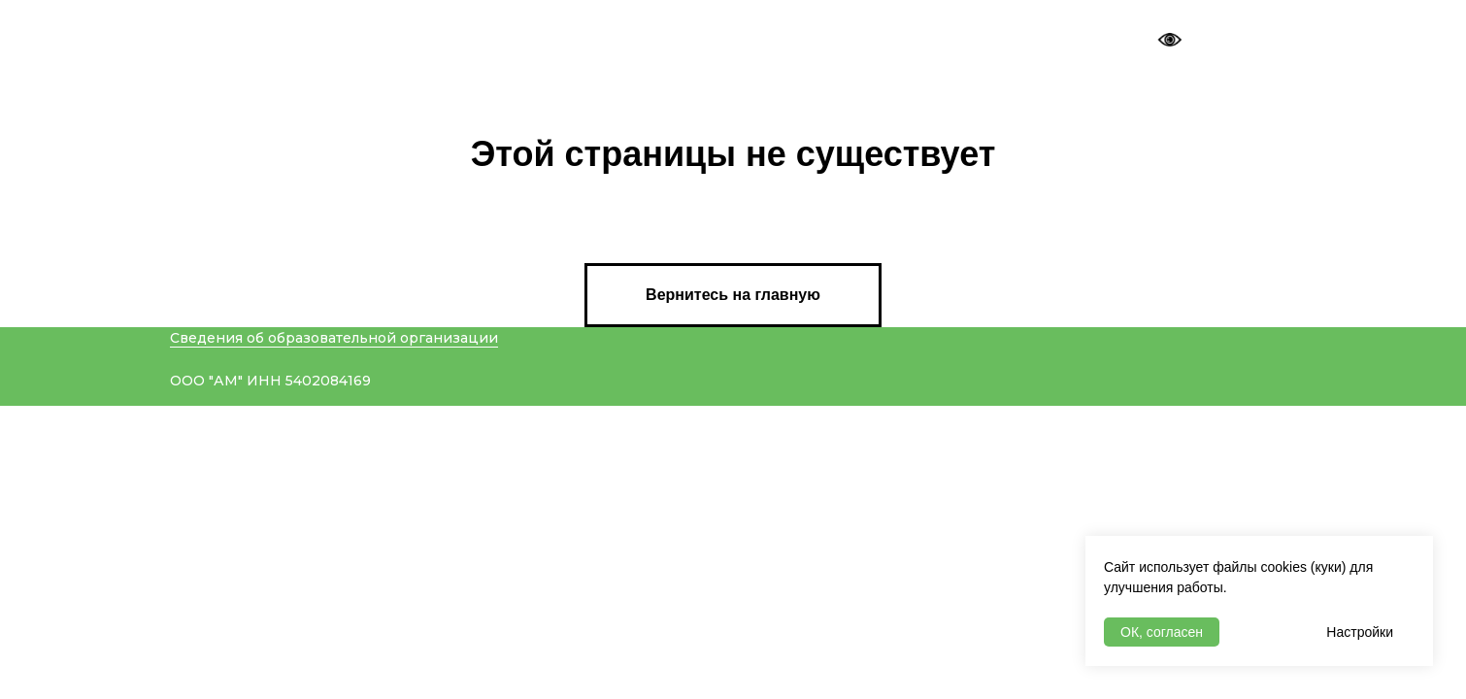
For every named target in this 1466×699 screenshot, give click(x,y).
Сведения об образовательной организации (334, 338)
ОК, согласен (1161, 632)
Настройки (1359, 632)
